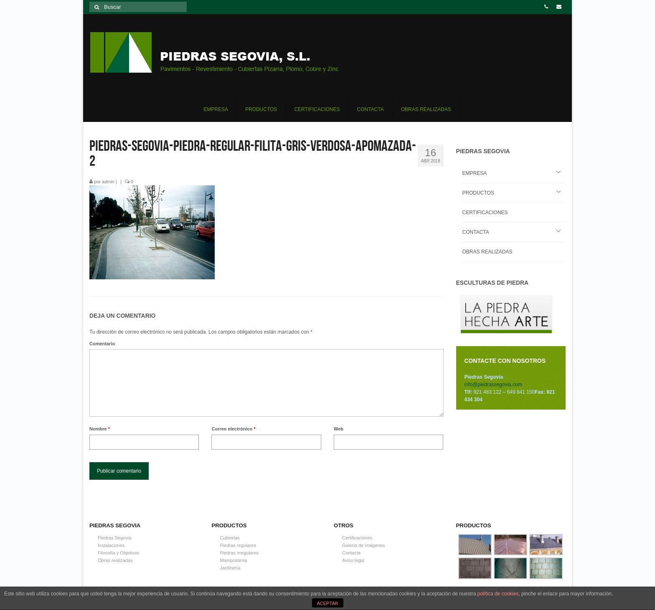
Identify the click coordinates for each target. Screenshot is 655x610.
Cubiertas (230, 537)
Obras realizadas (115, 560)
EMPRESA (474, 173)
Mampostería (233, 560)
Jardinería (230, 567)
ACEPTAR (327, 603)
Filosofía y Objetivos (118, 552)
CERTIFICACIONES (485, 212)
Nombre (99, 428)
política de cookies (498, 594)
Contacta (351, 552)
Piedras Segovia (114, 537)
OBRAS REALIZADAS (487, 252)
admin (108, 181)
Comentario (102, 343)
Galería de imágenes (363, 545)
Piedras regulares (238, 545)
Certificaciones (357, 537)
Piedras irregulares (239, 552)
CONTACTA (475, 232)
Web (338, 428)
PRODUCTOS (478, 193)
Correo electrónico (233, 428)
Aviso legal (353, 560)
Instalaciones (111, 545)
